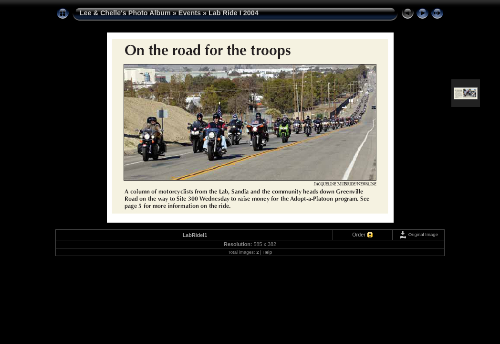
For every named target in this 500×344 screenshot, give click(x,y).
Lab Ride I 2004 (233, 13)
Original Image (418, 234)
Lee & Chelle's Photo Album (125, 13)
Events (189, 13)
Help (267, 252)
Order (358, 234)
